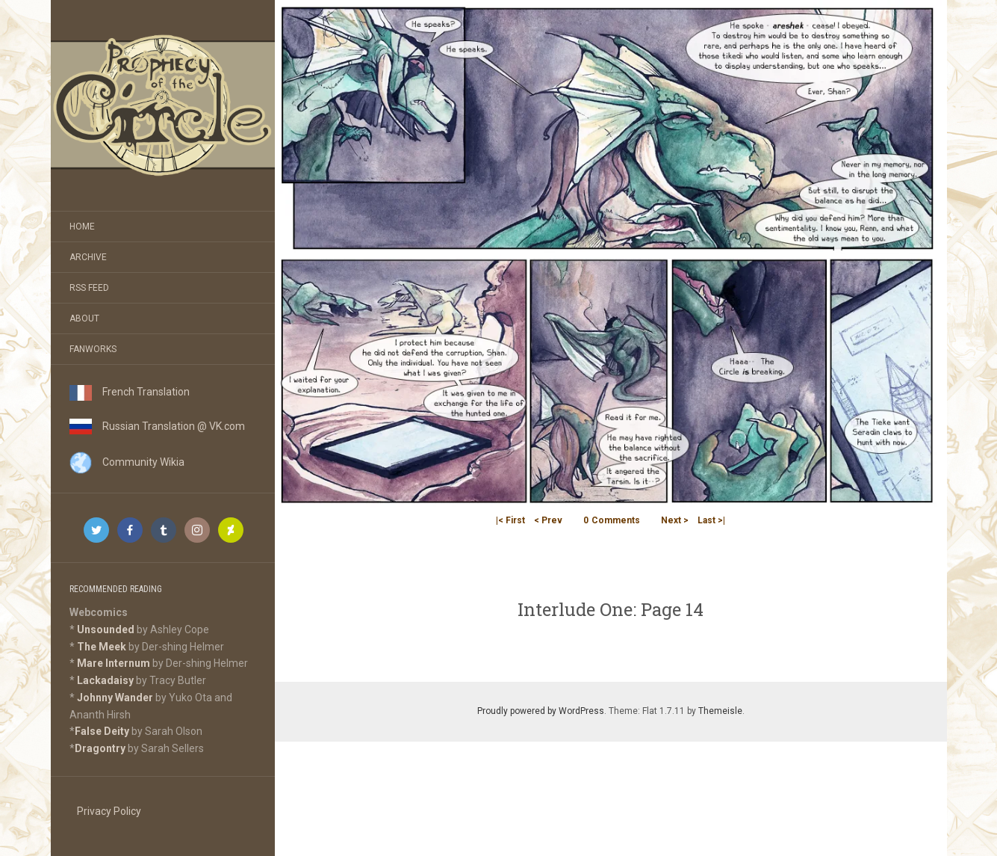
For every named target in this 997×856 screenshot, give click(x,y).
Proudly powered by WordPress (540, 711)
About (84, 318)
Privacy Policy (109, 811)
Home (82, 226)
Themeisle (720, 711)
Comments (611, 520)
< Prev (548, 520)
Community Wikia (126, 462)
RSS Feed (89, 288)
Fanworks (93, 349)
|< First (510, 520)
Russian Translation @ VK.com (157, 426)
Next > (675, 520)
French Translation (129, 392)
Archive (88, 257)
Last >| (711, 520)
